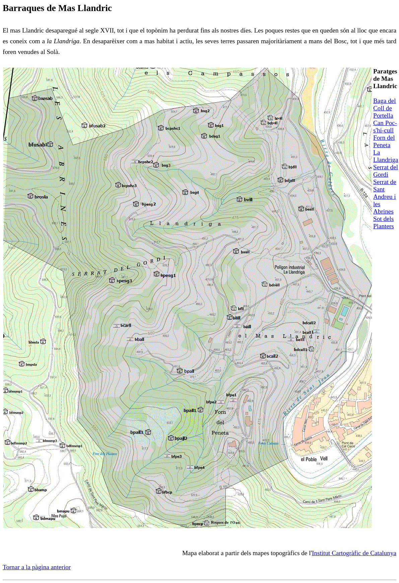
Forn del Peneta (384, 141)
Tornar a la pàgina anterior (37, 567)
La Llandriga (385, 156)
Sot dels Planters (383, 222)
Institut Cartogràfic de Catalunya (354, 553)
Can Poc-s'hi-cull (385, 126)
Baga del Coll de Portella (384, 108)
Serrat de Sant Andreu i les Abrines (384, 196)
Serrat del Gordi (385, 171)
